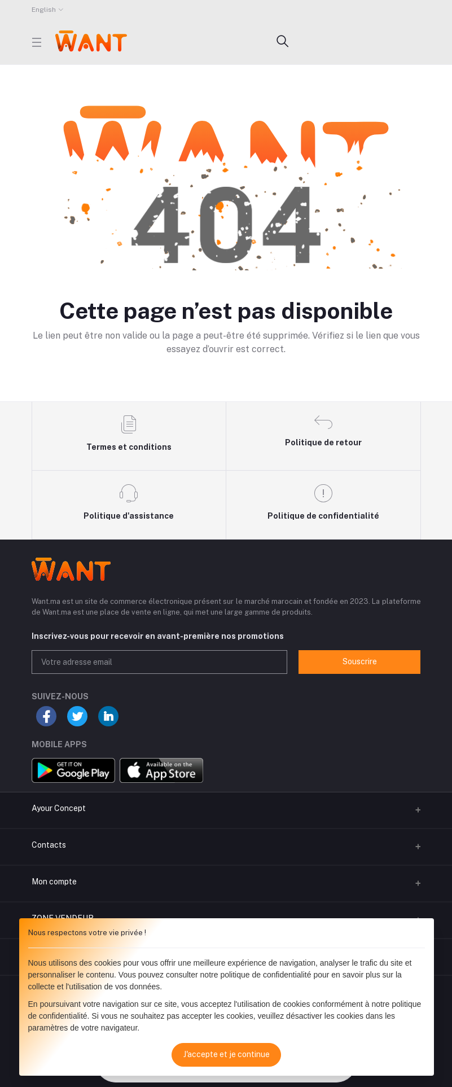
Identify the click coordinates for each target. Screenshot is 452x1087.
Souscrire (360, 661)
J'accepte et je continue (226, 1054)
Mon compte (54, 881)
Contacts (49, 844)
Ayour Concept (59, 808)
